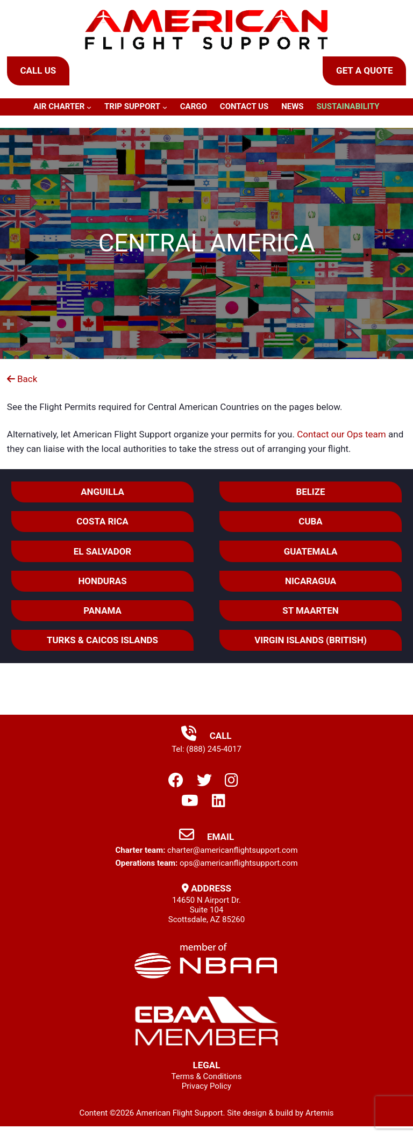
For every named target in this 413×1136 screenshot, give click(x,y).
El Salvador (103, 552)
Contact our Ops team (341, 434)
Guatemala (310, 552)
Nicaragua (310, 582)
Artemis (319, 1115)
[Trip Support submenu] (164, 107)
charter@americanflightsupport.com (232, 853)
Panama (103, 612)
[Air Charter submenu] (89, 107)
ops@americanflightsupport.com (239, 866)
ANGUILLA (103, 492)
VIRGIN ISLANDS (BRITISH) (310, 642)
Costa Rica (103, 522)
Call (206, 738)
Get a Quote (364, 70)
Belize (310, 492)
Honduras (103, 582)
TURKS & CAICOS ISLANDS (103, 642)
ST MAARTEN (310, 612)
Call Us (38, 70)
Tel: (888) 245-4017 (206, 752)
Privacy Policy (206, 1089)
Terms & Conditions (207, 1079)
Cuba (310, 522)
